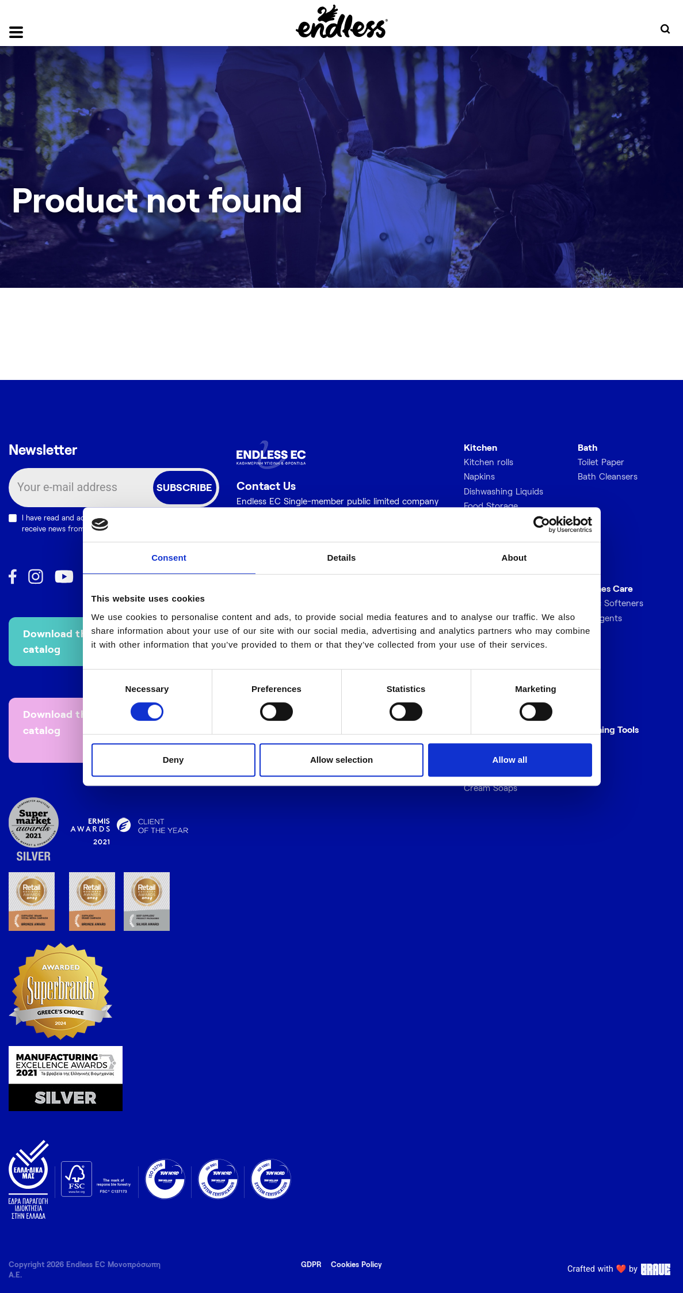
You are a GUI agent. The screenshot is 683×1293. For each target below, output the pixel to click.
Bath (587, 447)
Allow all (510, 760)
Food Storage (491, 505)
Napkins (479, 476)
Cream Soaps (490, 787)
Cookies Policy (356, 1264)
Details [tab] (341, 557)
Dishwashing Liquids (503, 491)
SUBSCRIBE (184, 487)
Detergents (600, 618)
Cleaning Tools (608, 729)
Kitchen (480, 447)
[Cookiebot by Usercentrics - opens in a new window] (541, 524)
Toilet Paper (601, 462)
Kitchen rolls (488, 462)
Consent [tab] (168, 557)
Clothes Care (605, 588)
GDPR (311, 1264)
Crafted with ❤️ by (620, 1269)
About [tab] (514, 557)
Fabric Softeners (610, 603)
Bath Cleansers (608, 476)
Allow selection (341, 760)
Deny (173, 760)
